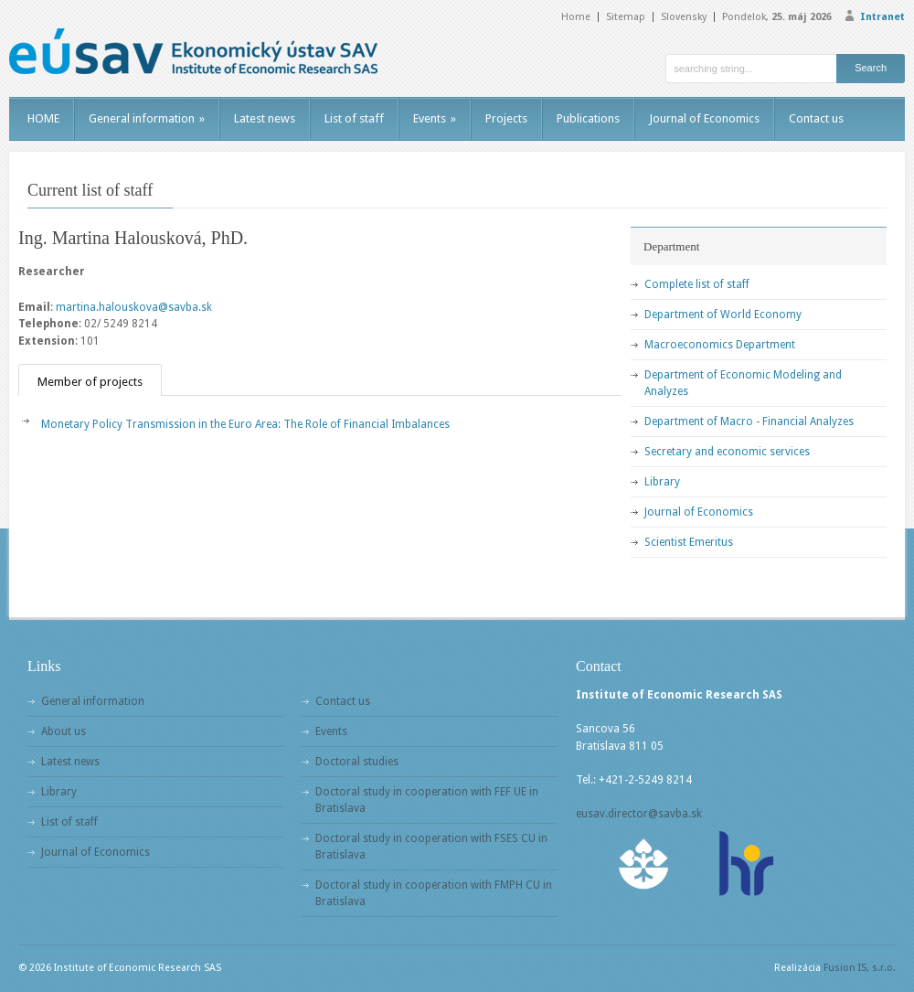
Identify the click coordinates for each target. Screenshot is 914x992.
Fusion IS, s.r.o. (860, 968)
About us (63, 731)
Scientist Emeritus (688, 542)
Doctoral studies (357, 761)
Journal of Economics (704, 118)
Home (575, 17)
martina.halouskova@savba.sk (134, 307)
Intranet (882, 17)
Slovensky (684, 17)
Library (662, 481)
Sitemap (625, 17)
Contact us (816, 118)
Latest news (264, 118)
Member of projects (90, 382)
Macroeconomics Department (719, 344)
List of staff (354, 118)
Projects (506, 118)
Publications (588, 118)
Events (434, 118)
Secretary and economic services (727, 451)
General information (147, 118)
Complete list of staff (696, 284)
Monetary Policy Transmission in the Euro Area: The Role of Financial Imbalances (245, 424)
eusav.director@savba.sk (639, 813)
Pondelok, (777, 17)
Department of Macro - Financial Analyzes (749, 421)
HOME (43, 118)
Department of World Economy (723, 314)
